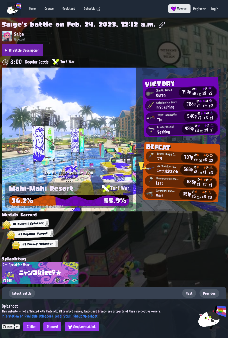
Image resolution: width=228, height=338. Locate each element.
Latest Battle (22, 293)
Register (199, 8)
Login (214, 8)
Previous (209, 293)
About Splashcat (85, 316)
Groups (49, 8)
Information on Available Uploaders (27, 316)
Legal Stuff (63, 316)
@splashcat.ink (82, 326)
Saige (12, 24)
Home (32, 8)
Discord (52, 326)
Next (189, 293)
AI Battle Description (24, 50)
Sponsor (179, 8)
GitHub (31, 326)
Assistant (68, 8)
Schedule (92, 8)
